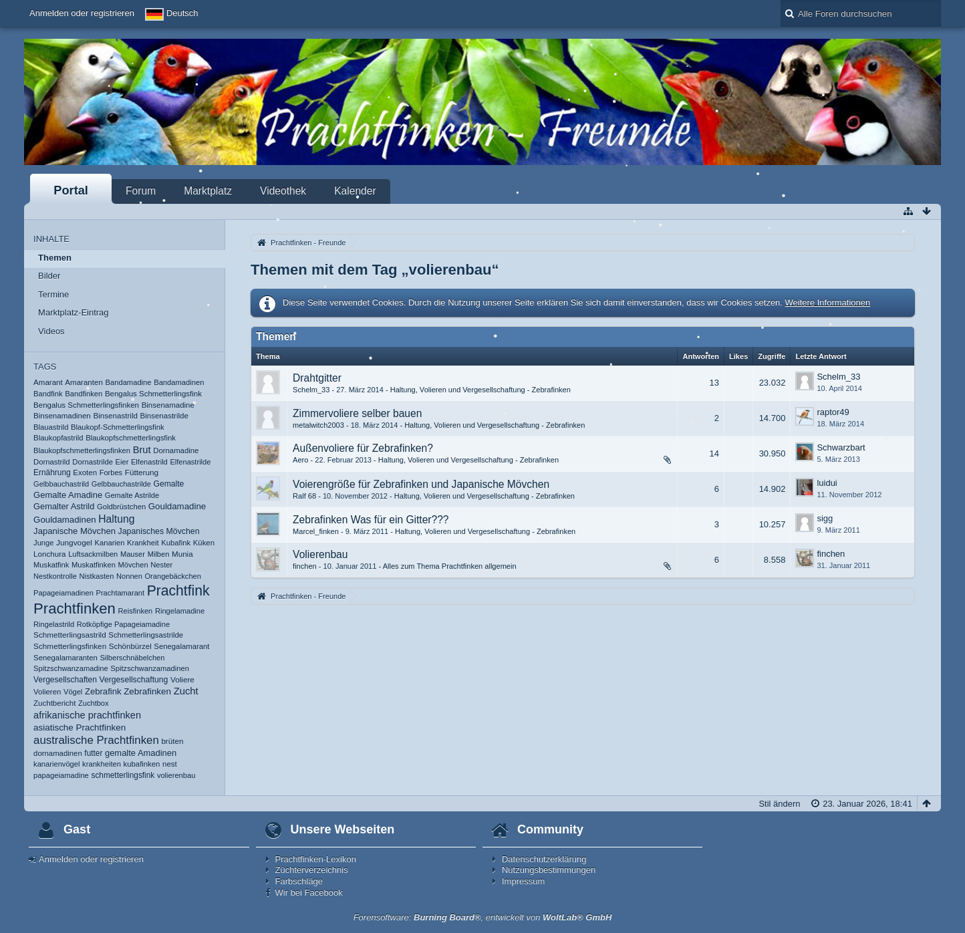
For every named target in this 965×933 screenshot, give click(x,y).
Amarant (48, 382)
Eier (122, 462)
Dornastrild (51, 462)
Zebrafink (103, 691)
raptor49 (833, 412)
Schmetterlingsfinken (69, 646)
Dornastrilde (92, 462)
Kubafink (175, 543)
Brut (142, 449)
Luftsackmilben (93, 554)
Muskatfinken (94, 565)
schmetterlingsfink (122, 775)
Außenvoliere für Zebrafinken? (363, 448)
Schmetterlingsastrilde (145, 635)
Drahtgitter (317, 378)
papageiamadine (61, 775)
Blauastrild (50, 427)
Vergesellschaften (65, 679)
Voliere (182, 679)
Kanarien (110, 543)
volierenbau (176, 775)
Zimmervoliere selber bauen (357, 413)
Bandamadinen (179, 382)
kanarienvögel (56, 764)
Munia (182, 553)
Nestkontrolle (55, 576)
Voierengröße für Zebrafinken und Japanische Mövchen (421, 484)
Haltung (116, 519)
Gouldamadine (177, 506)
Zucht (186, 691)
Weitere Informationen (828, 302)
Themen (55, 258)
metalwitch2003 (318, 425)
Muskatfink (51, 565)
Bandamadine (129, 382)
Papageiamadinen (63, 593)
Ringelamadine (179, 611)
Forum (141, 190)
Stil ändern (779, 804)
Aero (300, 460)
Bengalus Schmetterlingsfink (153, 394)
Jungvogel (74, 542)
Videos (51, 331)
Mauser (132, 554)
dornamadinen (57, 753)
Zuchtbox (93, 703)
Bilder (49, 276)
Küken (204, 543)
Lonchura (49, 553)
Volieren (47, 692)
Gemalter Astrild (63, 506)
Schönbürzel (130, 646)
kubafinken (142, 764)
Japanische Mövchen (74, 531)
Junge (43, 543)
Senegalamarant (181, 646)
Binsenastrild (115, 415)
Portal (70, 190)
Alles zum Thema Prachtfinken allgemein (450, 566)
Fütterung (141, 472)
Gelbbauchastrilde (121, 484)
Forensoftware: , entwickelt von (483, 917)
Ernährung (52, 472)
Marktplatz (208, 190)
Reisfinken (135, 611)
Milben (159, 554)
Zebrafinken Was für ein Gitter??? (370, 519)
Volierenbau (320, 554)
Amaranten (84, 382)
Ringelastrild (53, 624)
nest (169, 764)
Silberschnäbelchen (132, 658)
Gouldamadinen (64, 520)
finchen (305, 566)
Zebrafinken (147, 691)
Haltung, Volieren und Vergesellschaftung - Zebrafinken (480, 390)
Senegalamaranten (65, 658)
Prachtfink (178, 590)
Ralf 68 (304, 496)
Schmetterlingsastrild (69, 634)
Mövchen (133, 565)
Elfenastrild (149, 462)
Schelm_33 (311, 390)
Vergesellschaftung (134, 679)
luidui (827, 483)
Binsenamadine (168, 405)
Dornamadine (175, 450)
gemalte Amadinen (140, 753)
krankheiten (101, 764)
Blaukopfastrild (58, 438)
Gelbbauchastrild (61, 484)
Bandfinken (83, 394)
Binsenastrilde (164, 416)
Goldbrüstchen (121, 507)
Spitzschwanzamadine (70, 668)
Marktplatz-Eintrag (73, 312)
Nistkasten (97, 576)
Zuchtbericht (54, 703)
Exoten (85, 473)
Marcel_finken (316, 531)
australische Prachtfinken (96, 740)
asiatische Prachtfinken (79, 727)
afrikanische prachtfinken (87, 715)
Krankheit (143, 543)
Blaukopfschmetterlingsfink (131, 438)
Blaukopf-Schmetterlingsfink (117, 427)
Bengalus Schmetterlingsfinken (86, 405)
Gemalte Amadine (67, 495)
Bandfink (48, 394)
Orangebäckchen (173, 576)
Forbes (111, 473)
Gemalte (169, 484)
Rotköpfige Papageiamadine (123, 624)
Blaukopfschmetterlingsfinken (81, 450)
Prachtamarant (120, 593)
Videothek (283, 190)
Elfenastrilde (190, 462)
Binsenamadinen (62, 416)
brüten (172, 741)
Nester (161, 565)
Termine (53, 294)
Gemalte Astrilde (132, 495)
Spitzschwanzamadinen (149, 668)
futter (93, 753)
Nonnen (129, 576)
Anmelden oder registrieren (81, 13)
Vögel (72, 692)
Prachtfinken (74, 608)
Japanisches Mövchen (159, 531)
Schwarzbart (841, 447)
